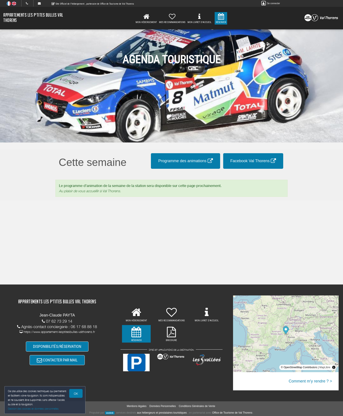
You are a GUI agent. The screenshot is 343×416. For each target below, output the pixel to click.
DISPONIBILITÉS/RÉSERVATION (57, 346)
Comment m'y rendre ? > (310, 381)
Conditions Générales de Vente (197, 406)
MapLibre (324, 367)
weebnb (109, 413)
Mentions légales (137, 406)
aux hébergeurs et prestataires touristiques (162, 412)
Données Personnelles (162, 406)
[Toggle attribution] (333, 367)
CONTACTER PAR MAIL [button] (57, 360)
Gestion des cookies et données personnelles (33, 408)
